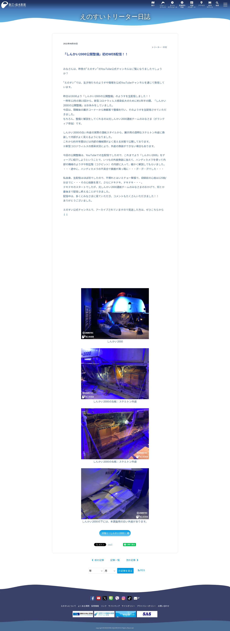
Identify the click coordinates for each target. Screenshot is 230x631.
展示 (153, 5)
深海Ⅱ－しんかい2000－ (114, 533)
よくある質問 (83, 606)
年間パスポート (192, 6)
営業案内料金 (182, 6)
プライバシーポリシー (146, 606)
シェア (110, 544)
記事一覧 (115, 560)
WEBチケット (210, 6)
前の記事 (99, 560)
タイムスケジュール (172, 6)
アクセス (201, 5)
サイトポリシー (128, 606)
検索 (217, 5)
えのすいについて (68, 606)
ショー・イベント (163, 6)
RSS (142, 570)
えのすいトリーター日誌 (115, 16)
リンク (103, 606)
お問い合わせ (163, 606)
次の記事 (130, 560)
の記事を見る (125, 570)
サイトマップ (114, 606)
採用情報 (95, 606)
